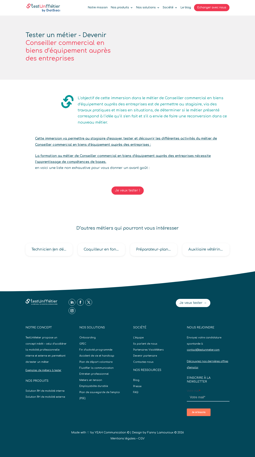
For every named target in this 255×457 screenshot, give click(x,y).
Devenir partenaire (145, 355)
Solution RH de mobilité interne (45, 391)
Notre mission (98, 7)
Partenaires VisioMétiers (148, 349)
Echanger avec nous (211, 7)
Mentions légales (123, 438)
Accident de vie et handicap (96, 355)
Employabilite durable (93, 386)
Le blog (185, 7)
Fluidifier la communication (96, 368)
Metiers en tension (90, 380)
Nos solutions (146, 7)
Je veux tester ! (127, 190)
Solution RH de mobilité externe (45, 397)
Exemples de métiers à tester (43, 370)
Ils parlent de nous (145, 343)
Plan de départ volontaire (95, 362)
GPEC (82, 343)
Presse (137, 386)
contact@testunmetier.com (203, 349)
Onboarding (87, 337)
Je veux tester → (193, 303)
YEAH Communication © (112, 432)
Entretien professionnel (94, 374)
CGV (141, 438)
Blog (136, 380)
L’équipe (138, 337)
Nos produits (120, 7)
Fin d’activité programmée (95, 349)
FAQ (135, 392)
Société (168, 7)
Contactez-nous (143, 362)
